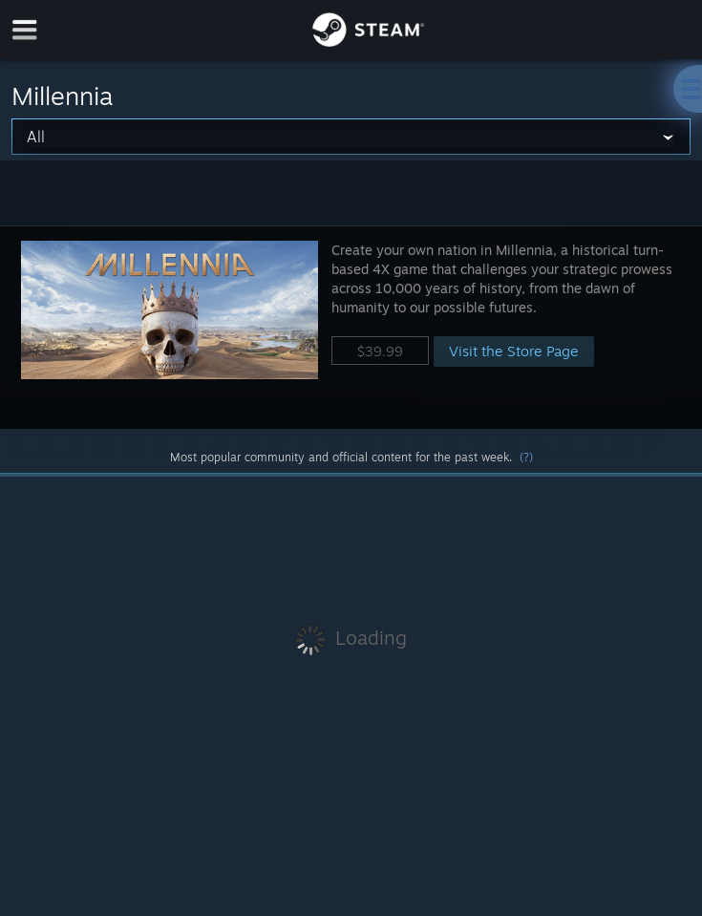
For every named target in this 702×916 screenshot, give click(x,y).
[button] (351, 327)
